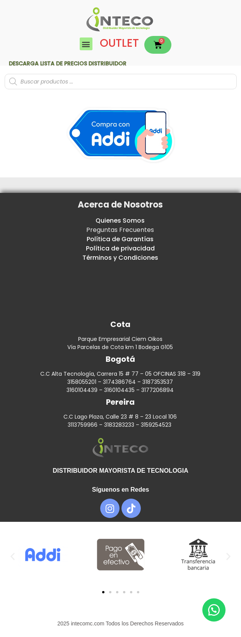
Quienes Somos (120, 220)
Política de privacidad (120, 248)
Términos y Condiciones (120, 257)
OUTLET (119, 43)
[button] (86, 43)
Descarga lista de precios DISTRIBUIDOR (67, 63)
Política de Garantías (120, 239)
